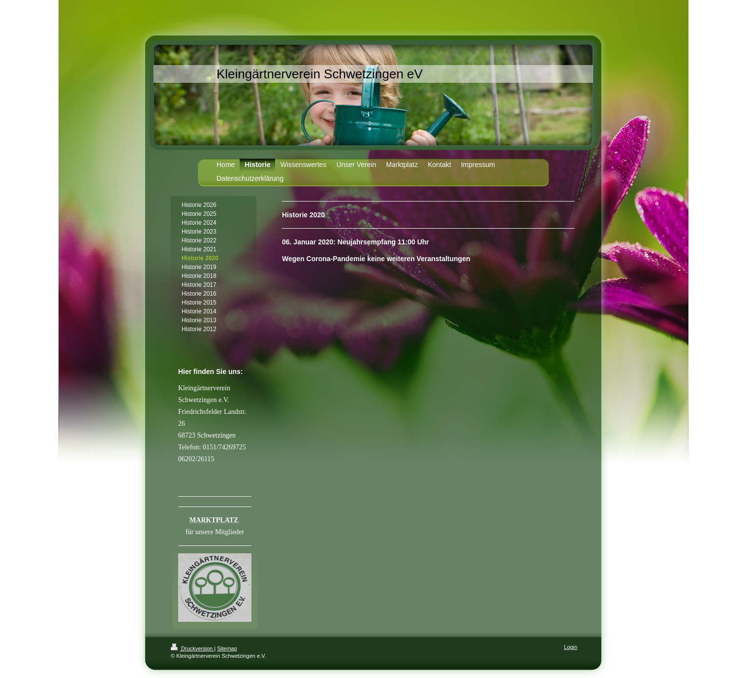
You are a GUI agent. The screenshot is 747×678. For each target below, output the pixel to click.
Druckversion (192, 648)
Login (570, 647)
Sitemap (227, 648)
